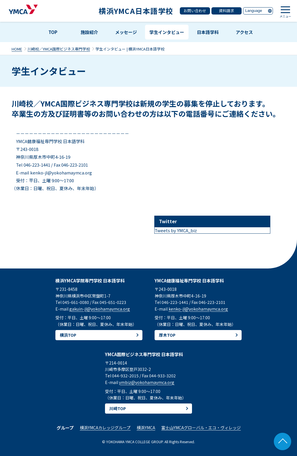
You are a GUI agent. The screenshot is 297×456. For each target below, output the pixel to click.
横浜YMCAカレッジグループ (105, 427)
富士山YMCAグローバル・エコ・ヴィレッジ (201, 427)
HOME (17, 49)
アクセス (244, 32)
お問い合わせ (195, 10)
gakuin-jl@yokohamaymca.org (99, 309)
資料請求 (226, 10)
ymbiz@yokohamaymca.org (146, 382)
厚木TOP (167, 335)
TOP (52, 32)
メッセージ (126, 32)
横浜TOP (68, 335)
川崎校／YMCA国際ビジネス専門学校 (59, 49)
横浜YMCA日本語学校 (136, 11)
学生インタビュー (166, 32)
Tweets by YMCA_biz (176, 230)
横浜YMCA (146, 427)
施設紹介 (89, 32)
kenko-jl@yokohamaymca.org (198, 309)
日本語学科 (208, 32)
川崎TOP (117, 408)
